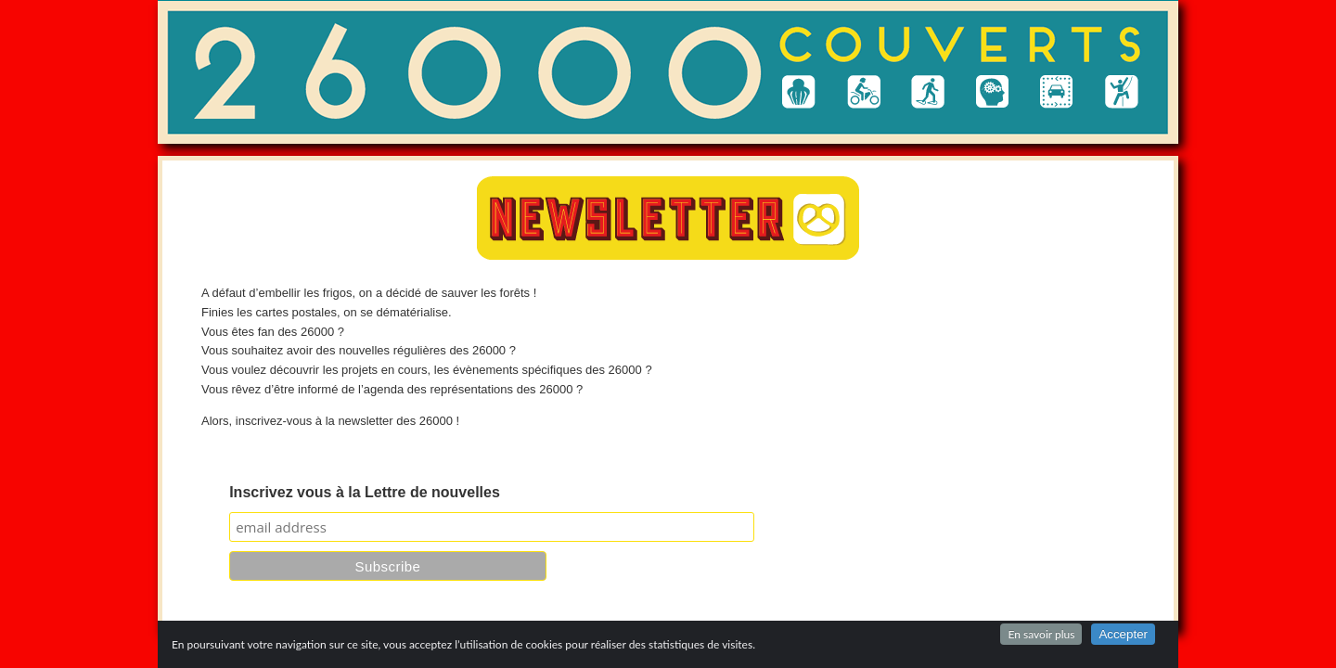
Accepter (1123, 634)
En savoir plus (1041, 634)
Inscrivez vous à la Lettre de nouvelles (364, 492)
